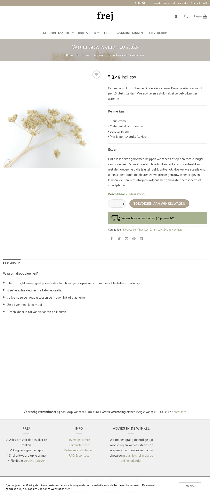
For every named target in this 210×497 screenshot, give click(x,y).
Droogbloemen (118, 55)
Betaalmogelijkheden (79, 450)
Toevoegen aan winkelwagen (159, 203)
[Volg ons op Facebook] (136, 3)
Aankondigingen (131, 32)
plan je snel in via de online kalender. (137, 458)
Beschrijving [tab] (12, 263)
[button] (176, 16)
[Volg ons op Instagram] (139, 3)
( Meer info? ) (136, 194)
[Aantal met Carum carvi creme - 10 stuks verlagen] (110, 203)
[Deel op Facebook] (111, 238)
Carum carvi (137, 55)
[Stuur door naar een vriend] (126, 238)
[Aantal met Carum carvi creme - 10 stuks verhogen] (123, 203)
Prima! (190, 485)
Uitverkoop (158, 32)
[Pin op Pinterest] (134, 238)
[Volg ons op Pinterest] (143, 3)
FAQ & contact (79, 455)
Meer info (179, 412)
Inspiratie (183, 3)
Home (69, 55)
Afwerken (99, 55)
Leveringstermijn (78, 439)
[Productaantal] (117, 203)
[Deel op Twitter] (119, 238)
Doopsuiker (88, 32)
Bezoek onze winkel (163, 3)
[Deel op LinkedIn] (141, 238)
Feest (108, 32)
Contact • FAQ (199, 3)
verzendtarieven (35, 460)
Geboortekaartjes (58, 32)
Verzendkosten (78, 445)
